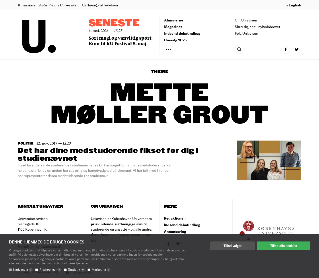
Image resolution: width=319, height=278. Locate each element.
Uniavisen (26, 5)
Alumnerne (173, 20)
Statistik (76, 269)
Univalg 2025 (175, 40)
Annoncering (175, 231)
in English (292, 5)
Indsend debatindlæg (182, 33)
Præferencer (50, 269)
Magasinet (173, 27)
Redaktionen (175, 218)
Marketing (101, 269)
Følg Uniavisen (246, 33)
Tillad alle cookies (283, 246)
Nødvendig (23, 269)
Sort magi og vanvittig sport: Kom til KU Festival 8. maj (121, 40)
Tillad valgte (232, 246)
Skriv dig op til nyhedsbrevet (257, 27)
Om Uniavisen (246, 20)
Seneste (114, 23)
